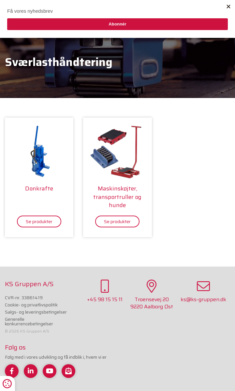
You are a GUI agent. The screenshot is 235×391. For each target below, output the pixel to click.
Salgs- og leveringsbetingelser (36, 312)
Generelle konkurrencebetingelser (29, 321)
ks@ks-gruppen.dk (203, 291)
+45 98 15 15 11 (104, 291)
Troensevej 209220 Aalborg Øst (151, 295)
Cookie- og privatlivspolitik (31, 304)
